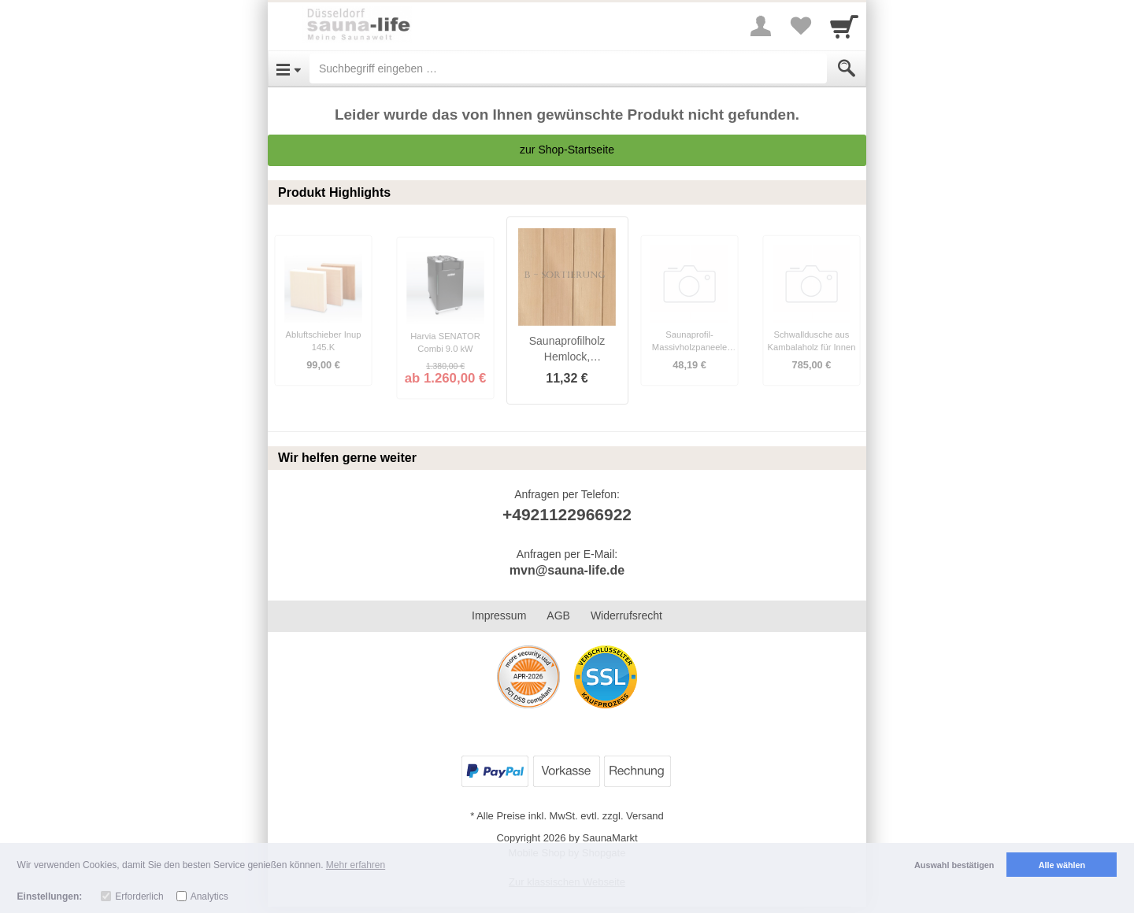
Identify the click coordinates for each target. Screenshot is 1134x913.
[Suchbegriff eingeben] (568, 68)
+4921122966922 (567, 514)
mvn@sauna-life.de (567, 570)
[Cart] (844, 26)
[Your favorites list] (800, 26)
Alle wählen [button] (1062, 865)
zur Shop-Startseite (567, 149)
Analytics (209, 896)
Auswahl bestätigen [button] (954, 865)
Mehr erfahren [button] (355, 864)
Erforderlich (139, 896)
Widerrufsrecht (626, 615)
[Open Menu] (289, 68)
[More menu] (761, 26)
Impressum (499, 615)
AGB (558, 615)
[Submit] (846, 68)
